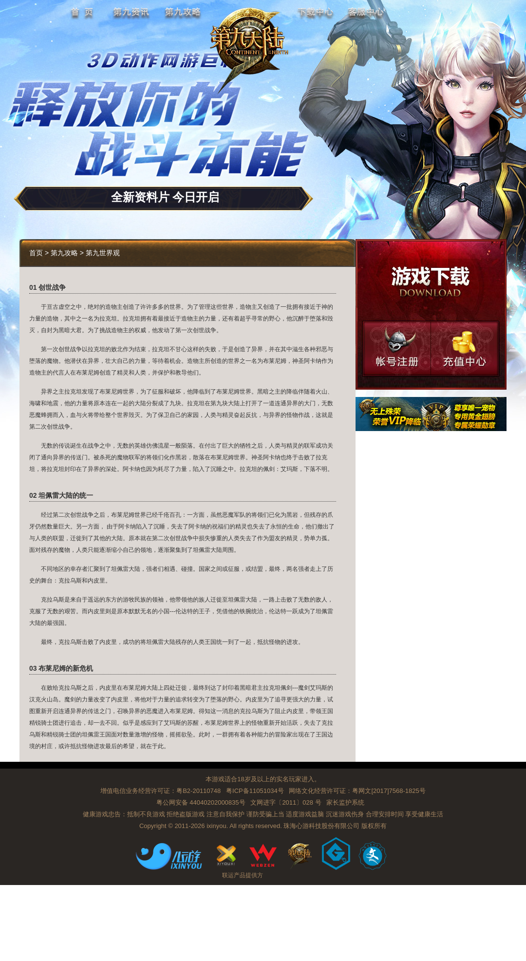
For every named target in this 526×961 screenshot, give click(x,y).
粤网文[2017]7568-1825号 (388, 790)
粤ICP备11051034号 (255, 790)
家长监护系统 (345, 802)
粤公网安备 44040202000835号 (200, 802)
